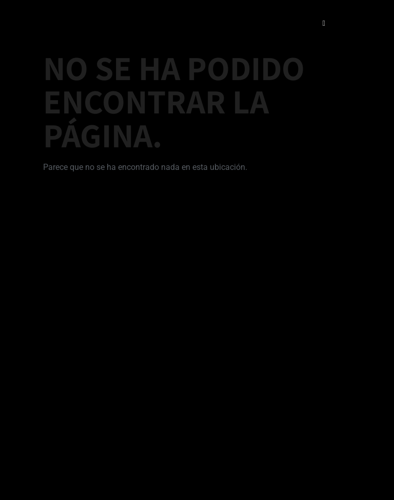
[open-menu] (323, 23)
